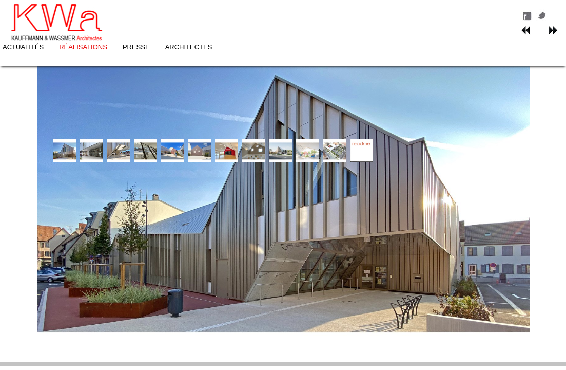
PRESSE (293, 13)
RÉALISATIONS (241, 13)
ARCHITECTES (346, 13)
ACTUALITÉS (180, 13)
